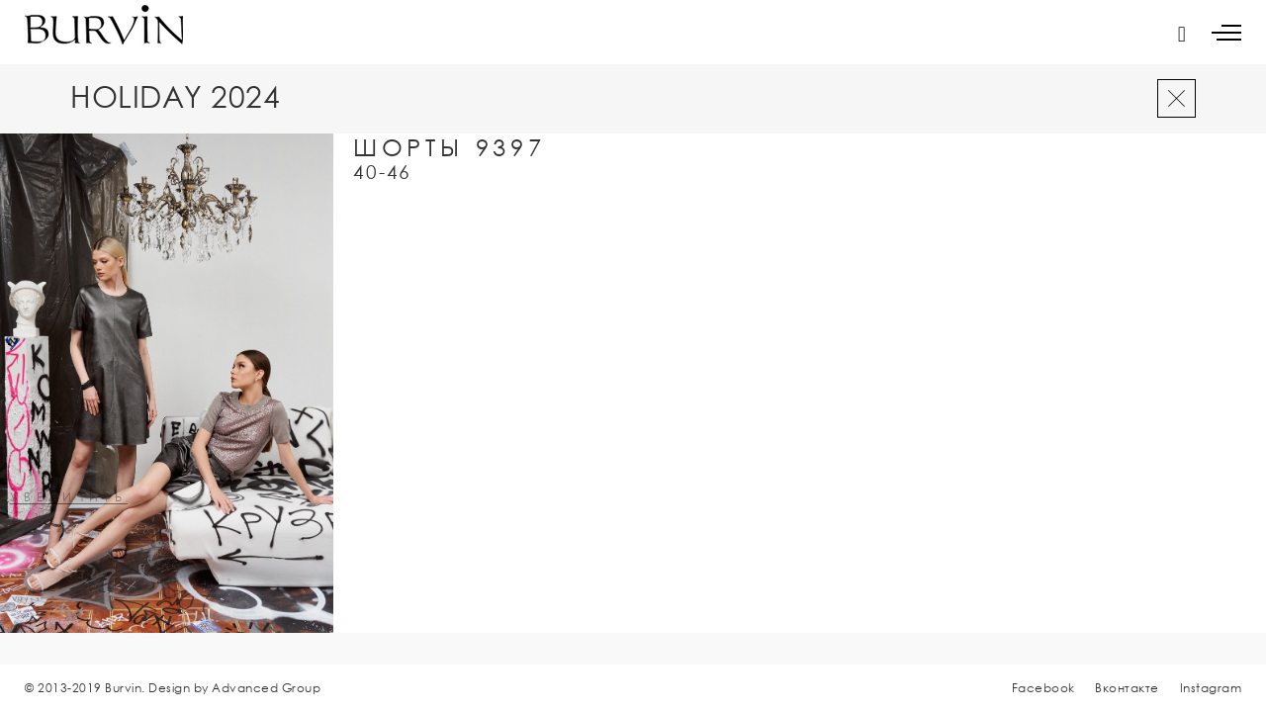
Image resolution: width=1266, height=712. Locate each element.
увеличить (69, 497)
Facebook (1043, 687)
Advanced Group (266, 687)
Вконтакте (1127, 687)
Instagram (1211, 687)
